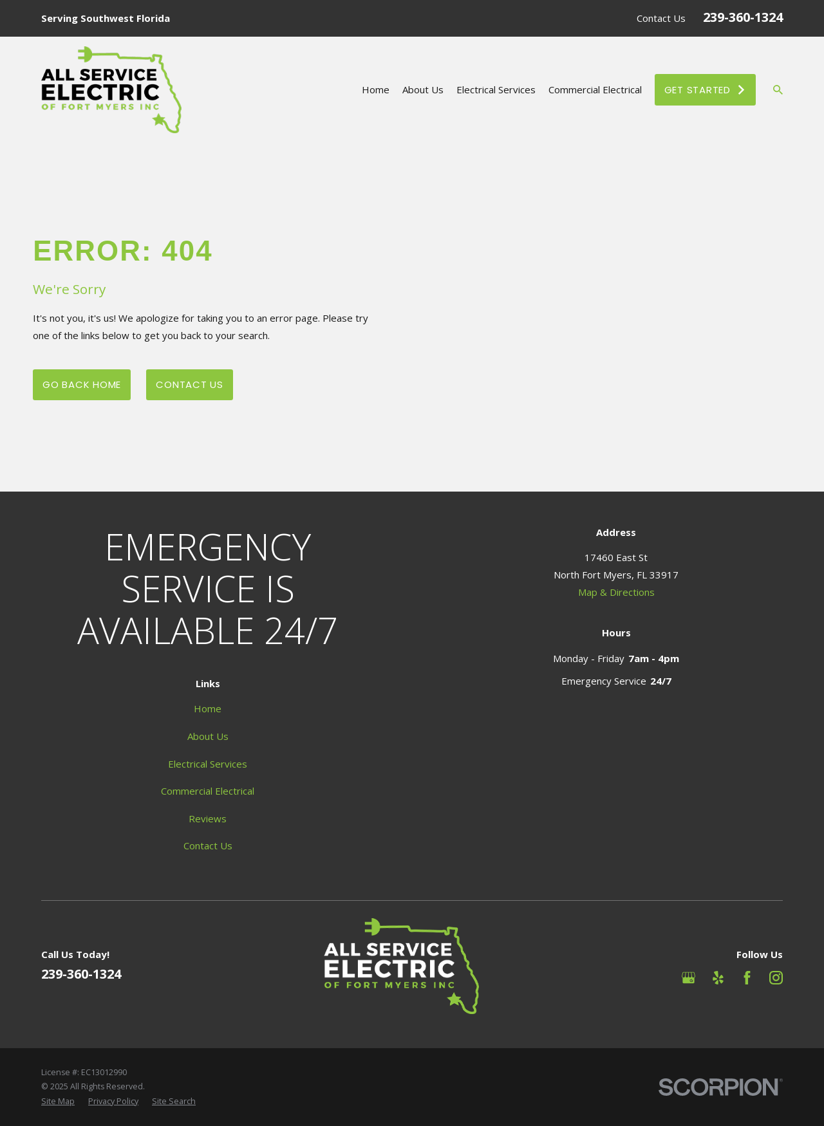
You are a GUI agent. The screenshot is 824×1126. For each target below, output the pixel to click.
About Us (208, 736)
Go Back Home (81, 384)
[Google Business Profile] (688, 977)
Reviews (208, 818)
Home (207, 708)
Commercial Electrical (207, 790)
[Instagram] (776, 977)
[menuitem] (58, 1101)
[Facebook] (747, 977)
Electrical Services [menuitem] (496, 89)
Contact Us (661, 18)
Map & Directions (616, 592)
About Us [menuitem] (423, 89)
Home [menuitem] (375, 89)
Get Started (705, 90)
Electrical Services (207, 763)
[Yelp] (718, 977)
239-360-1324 (743, 17)
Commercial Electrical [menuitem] (595, 89)
